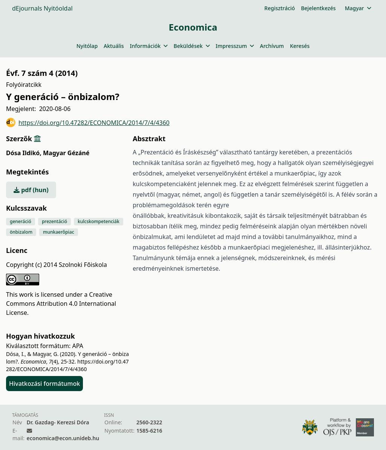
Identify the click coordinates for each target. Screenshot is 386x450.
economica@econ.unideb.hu (63, 438)
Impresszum (235, 45)
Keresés (299, 45)
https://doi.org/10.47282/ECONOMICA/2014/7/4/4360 (88, 122)
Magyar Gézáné (66, 153)
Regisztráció (279, 8)
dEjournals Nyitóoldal (42, 8)
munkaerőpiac (58, 232)
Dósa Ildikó (23, 153)
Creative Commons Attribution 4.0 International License (61, 303)
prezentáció (54, 221)
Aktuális (114, 45)
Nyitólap (87, 45)
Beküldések (192, 45)
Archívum (272, 45)
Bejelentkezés (318, 8)
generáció (20, 221)
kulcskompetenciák (98, 221)
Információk (149, 45)
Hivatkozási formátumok (44, 383)
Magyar (358, 8)
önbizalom (21, 232)
